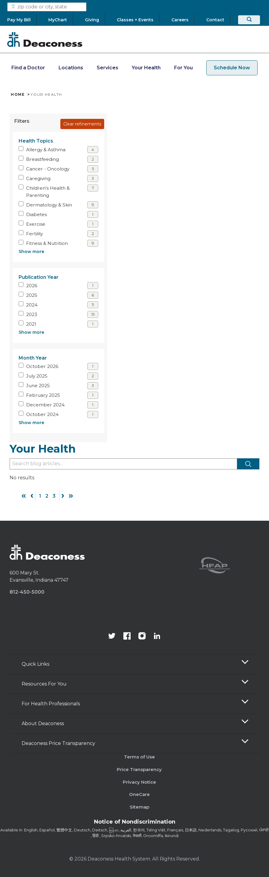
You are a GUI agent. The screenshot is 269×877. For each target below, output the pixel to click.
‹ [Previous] (31, 495)
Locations (71, 68)
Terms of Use (139, 757)
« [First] (23, 495)
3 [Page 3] (54, 496)
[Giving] (92, 20)
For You (183, 68)
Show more (31, 251)
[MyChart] (58, 20)
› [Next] (62, 495)
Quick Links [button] (35, 664)
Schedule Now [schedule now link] (232, 68)
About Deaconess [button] (43, 723)
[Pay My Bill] (21, 20)
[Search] (249, 20)
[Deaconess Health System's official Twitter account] (112, 636)
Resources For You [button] (44, 684)
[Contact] (215, 20)
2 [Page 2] (46, 496)
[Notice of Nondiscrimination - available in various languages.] (134, 823)
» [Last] (70, 495)
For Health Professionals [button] (51, 704)
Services (107, 68)
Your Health (146, 68)
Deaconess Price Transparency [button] (58, 743)
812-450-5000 (27, 592)
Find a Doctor (28, 68)
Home (18, 94)
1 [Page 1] (40, 496)
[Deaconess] (44, 39)
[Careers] (180, 20)
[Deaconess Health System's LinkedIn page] (157, 636)
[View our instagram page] (142, 636)
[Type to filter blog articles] (123, 463)
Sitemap (139, 807)
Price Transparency (139, 769)
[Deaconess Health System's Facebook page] (127, 636)
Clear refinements (82, 124)
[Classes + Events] (135, 20)
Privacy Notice (139, 782)
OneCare (139, 794)
